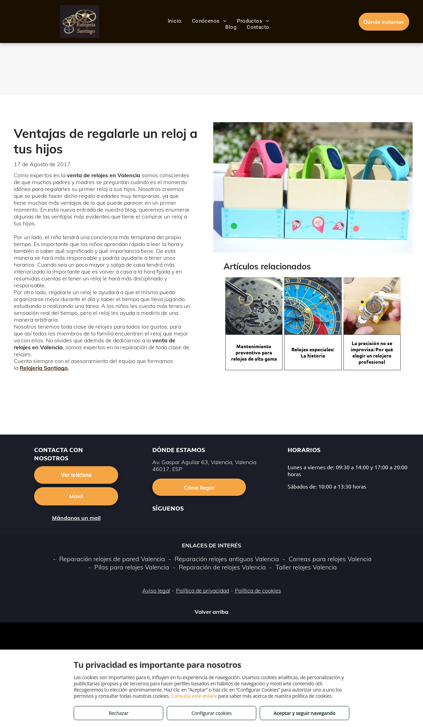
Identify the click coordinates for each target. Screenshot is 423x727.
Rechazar (118, 713)
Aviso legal (156, 590)
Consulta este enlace (194, 696)
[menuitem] (175, 21)
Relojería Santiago (44, 367)
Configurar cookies (212, 713)
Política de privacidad (202, 590)
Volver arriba (211, 611)
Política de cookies (258, 590)
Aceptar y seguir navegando (304, 713)
